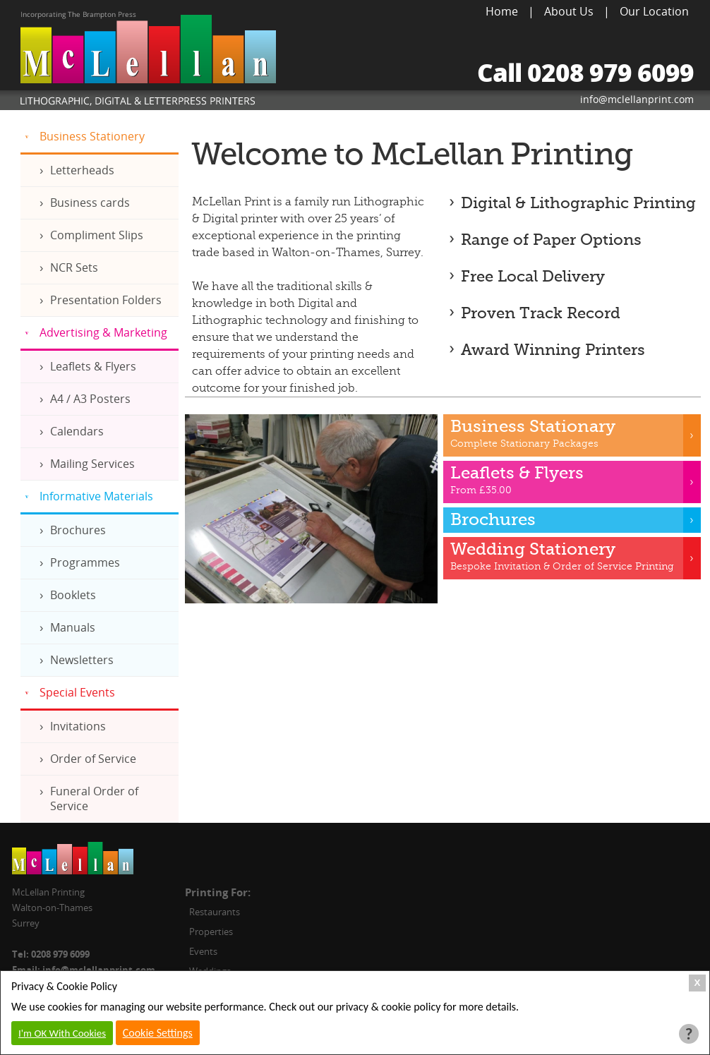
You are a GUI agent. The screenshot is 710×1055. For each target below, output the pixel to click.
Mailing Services (92, 463)
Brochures (78, 530)
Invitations (78, 726)
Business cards (90, 202)
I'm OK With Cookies (62, 1033)
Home (502, 11)
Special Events (77, 692)
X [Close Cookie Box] (697, 982)
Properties (211, 931)
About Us (569, 11)
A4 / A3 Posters (90, 398)
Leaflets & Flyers (93, 366)
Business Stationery (92, 136)
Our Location (654, 11)
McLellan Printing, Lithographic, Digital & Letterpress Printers (148, 60)
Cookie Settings (158, 1032)
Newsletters (82, 660)
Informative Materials (96, 496)
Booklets (73, 595)
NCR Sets (74, 267)
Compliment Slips (96, 235)
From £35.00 (572, 480)
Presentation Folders (106, 300)
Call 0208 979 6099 (585, 72)
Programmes (85, 562)
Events (203, 951)
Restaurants (214, 911)
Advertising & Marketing (103, 332)
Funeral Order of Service (94, 798)
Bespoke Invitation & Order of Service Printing (572, 556)
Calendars (77, 431)
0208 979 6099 (60, 954)
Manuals (72, 627)
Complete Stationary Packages (572, 433)
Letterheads (82, 170)
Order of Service (93, 758)
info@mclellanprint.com (637, 99)
